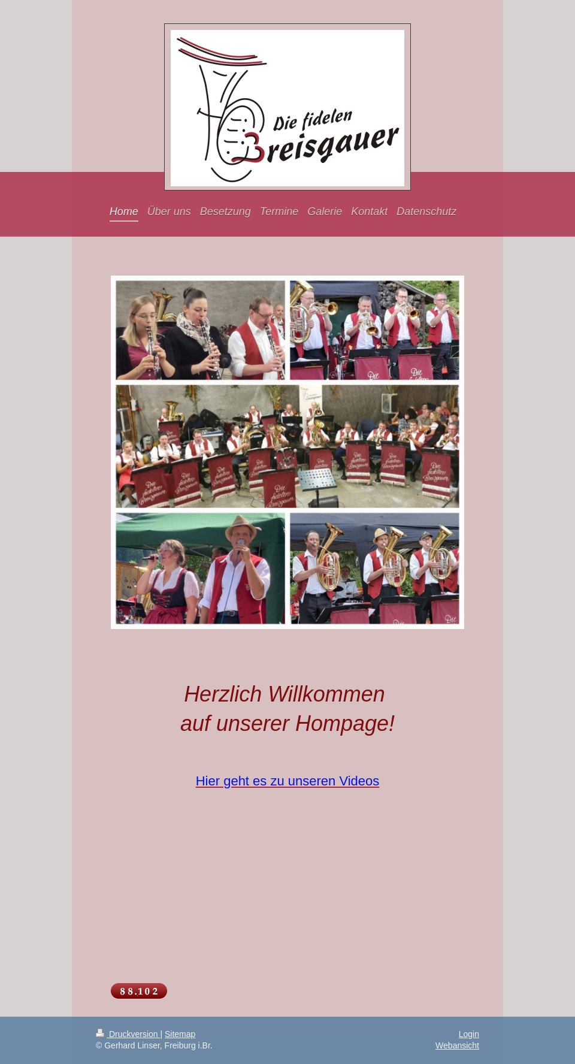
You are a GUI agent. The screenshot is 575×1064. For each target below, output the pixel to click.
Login (469, 1034)
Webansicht (457, 1045)
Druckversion (128, 1034)
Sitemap (180, 1034)
